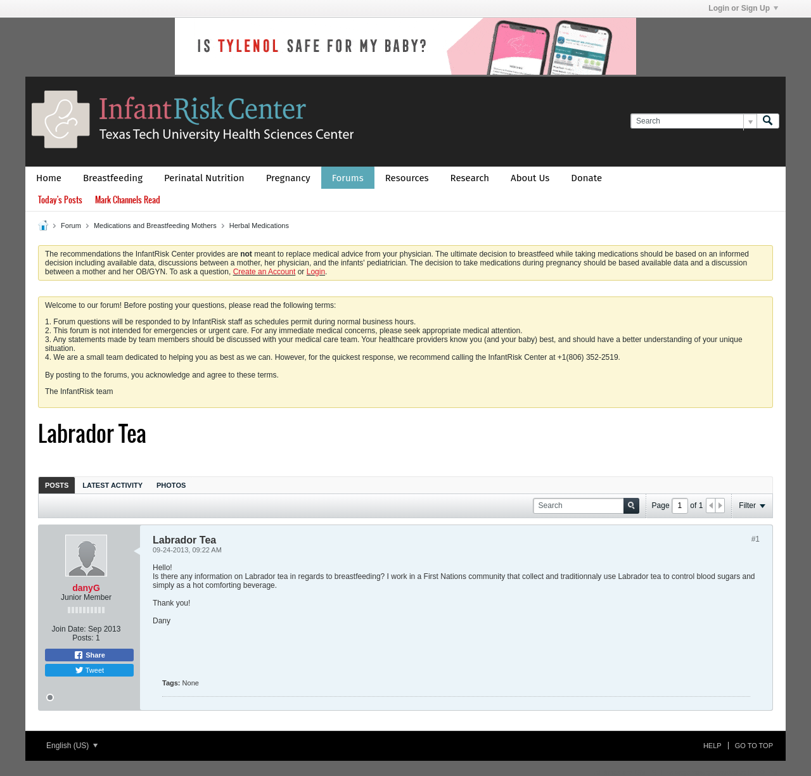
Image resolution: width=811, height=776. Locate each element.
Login (316, 271)
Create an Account (264, 271)
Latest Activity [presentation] (112, 485)
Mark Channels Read (127, 200)
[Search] (693, 121)
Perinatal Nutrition (204, 178)
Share (89, 655)
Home (48, 178)
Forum (71, 225)
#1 (755, 539)
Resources (407, 178)
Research (470, 178)
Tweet (89, 670)
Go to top (754, 745)
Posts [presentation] (56, 485)
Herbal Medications (259, 225)
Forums (348, 178)
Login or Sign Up (743, 8)
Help (712, 745)
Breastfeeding (113, 178)
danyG (86, 588)
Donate (586, 178)
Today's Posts (60, 200)
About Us (530, 178)
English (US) (72, 745)
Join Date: (69, 629)
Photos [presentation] (171, 485)
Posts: (82, 637)
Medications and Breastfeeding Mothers (155, 225)
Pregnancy (288, 178)
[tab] (56, 484)
